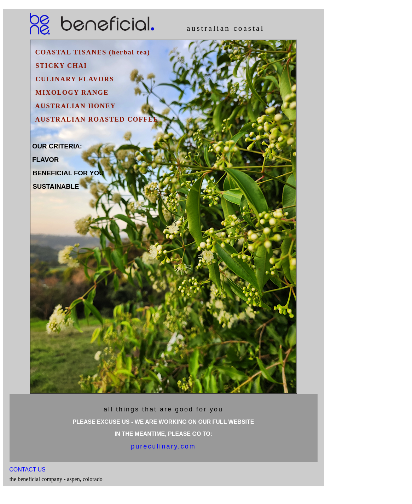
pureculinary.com (163, 446)
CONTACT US (27, 470)
